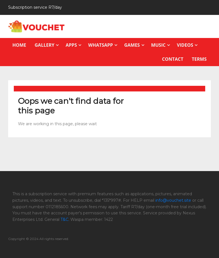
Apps (71, 45)
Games (132, 45)
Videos (185, 45)
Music (158, 45)
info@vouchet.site (173, 200)
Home (19, 45)
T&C (64, 219)
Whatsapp (100, 45)
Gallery (44, 45)
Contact (173, 59)
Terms (199, 59)
